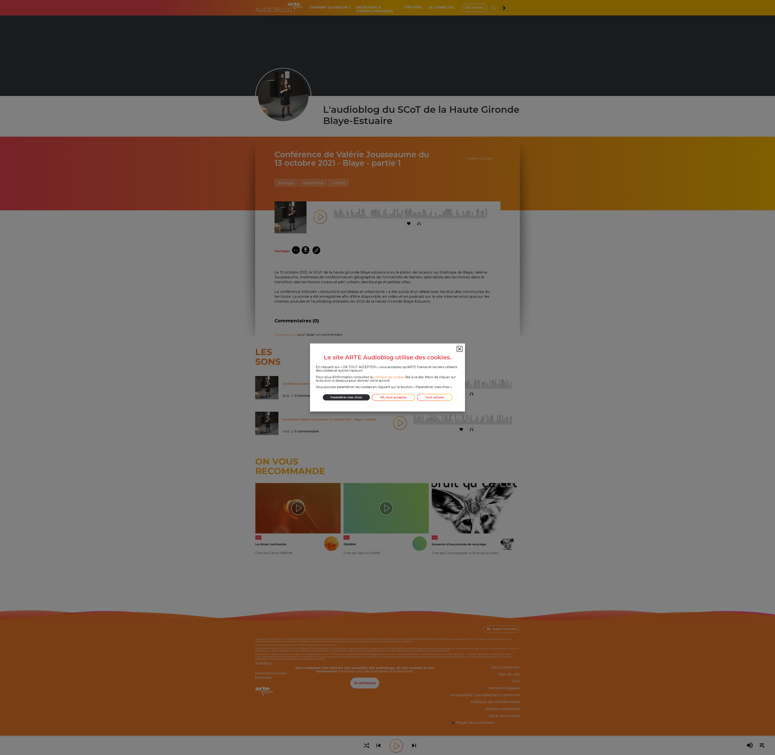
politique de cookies (388, 377)
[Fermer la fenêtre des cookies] (459, 349)
